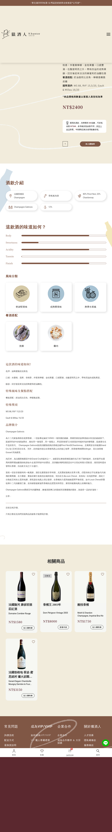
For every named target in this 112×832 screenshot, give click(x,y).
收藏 (42, 755)
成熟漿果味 (56, 306)
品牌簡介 (12, 425)
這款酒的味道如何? (18, 364)
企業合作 (62, 735)
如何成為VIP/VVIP (41, 735)
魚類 (21, 346)
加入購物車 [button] (28, 628)
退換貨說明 (10, 745)
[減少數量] (65, 143)
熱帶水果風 (90, 306)
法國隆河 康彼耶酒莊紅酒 (20, 607)
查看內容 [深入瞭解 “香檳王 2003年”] (63, 627)
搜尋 (98, 755)
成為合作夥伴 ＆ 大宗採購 (69, 741)
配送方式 (9, 740)
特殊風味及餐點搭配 (19, 391)
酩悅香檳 (83, 604)
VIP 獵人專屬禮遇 (40, 740)
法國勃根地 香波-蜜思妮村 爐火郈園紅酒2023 (21, 675)
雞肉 (56, 346)
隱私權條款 (90, 740)
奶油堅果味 (21, 306)
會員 (14, 755)
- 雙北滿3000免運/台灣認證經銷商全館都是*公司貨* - (56, 3)
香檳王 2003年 (52, 604)
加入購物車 (90, 144)
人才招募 (89, 735)
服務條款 (89, 745)
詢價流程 (9, 735)
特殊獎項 (12, 405)
